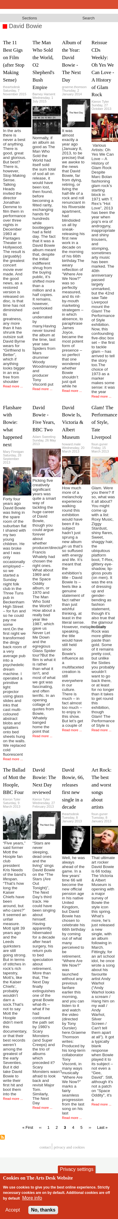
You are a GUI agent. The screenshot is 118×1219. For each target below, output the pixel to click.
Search (88, 18)
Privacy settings (76, 1173)
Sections (29, 18)
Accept (12, 1214)
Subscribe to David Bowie (2, 1137)
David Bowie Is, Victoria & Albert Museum (72, 422)
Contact (45, 1147)
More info (32, 1202)
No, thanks (43, 1214)
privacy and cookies (69, 1147)
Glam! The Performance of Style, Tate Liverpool (104, 422)
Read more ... (13, 386)
